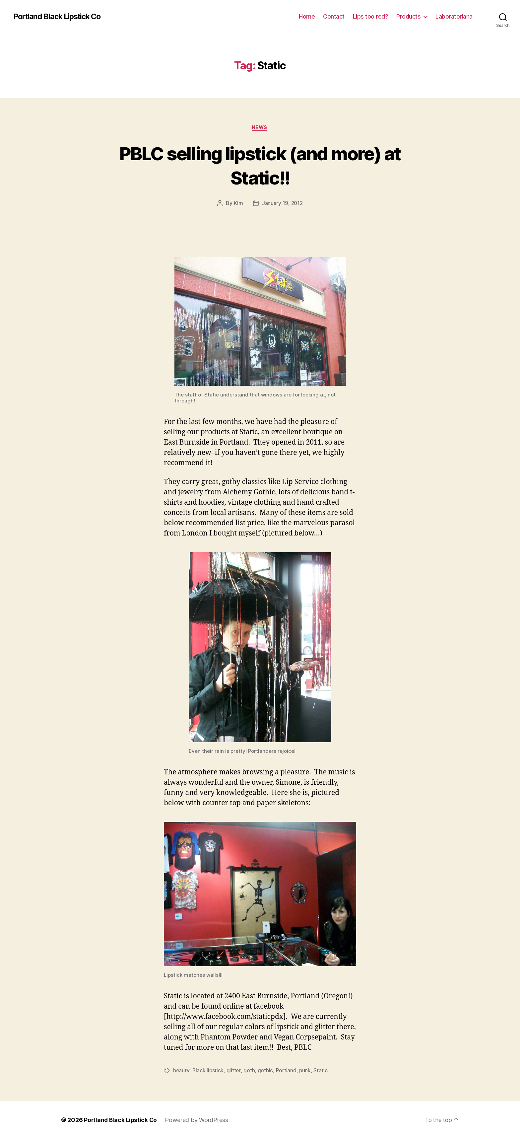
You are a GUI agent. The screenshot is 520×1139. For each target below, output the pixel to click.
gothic (266, 1071)
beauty (181, 1071)
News (260, 128)
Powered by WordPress (198, 1120)
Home (307, 16)
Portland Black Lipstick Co (60, 17)
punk (306, 1071)
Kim (237, 203)
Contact (334, 16)
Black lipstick (209, 1071)
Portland (287, 1071)
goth (250, 1071)
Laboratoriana (454, 16)
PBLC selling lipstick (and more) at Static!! (260, 165)
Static (322, 1071)
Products (408, 16)
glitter (235, 1071)
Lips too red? (370, 16)
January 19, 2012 (282, 203)
